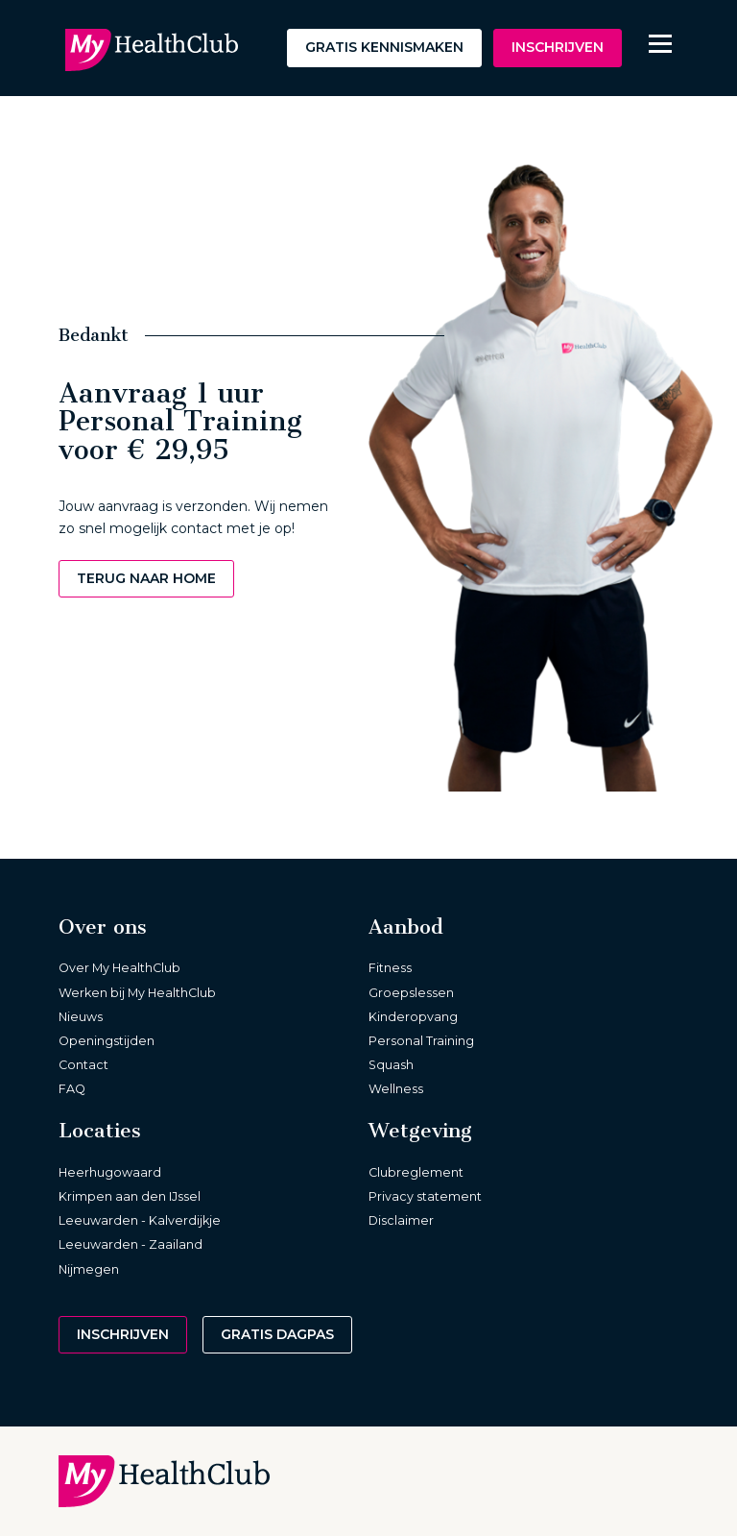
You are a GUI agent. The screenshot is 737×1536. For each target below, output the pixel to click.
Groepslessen (411, 993)
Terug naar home (146, 578)
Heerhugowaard (110, 1172)
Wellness (395, 1089)
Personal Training (421, 1041)
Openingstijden (107, 1041)
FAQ (72, 1089)
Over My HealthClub (119, 968)
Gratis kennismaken (384, 47)
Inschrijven (557, 47)
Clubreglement (416, 1172)
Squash (391, 1065)
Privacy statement (425, 1196)
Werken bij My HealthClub (137, 993)
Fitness (390, 968)
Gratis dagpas (277, 1334)
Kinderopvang (413, 1017)
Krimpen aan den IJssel (130, 1196)
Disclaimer (401, 1220)
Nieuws (81, 1017)
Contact (83, 1065)
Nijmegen (89, 1269)
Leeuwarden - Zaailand (130, 1244)
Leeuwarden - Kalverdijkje (140, 1220)
